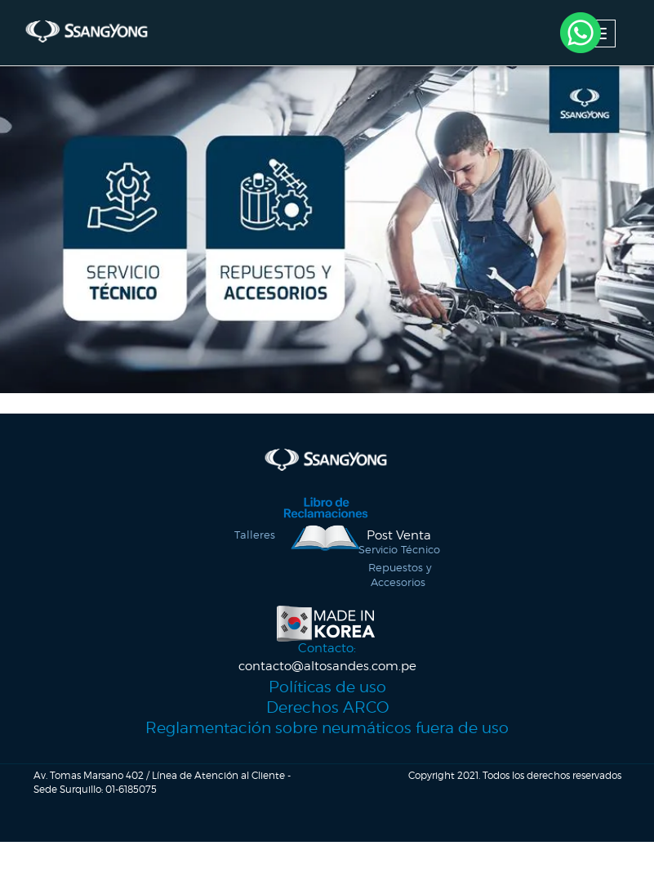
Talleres (254, 549)
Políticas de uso (327, 708)
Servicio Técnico (399, 563)
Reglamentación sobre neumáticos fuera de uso (327, 749)
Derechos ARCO (327, 728)
